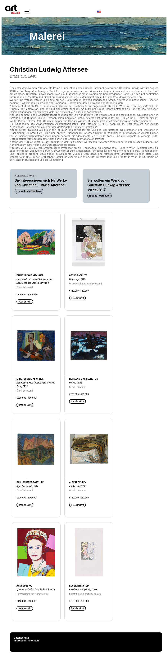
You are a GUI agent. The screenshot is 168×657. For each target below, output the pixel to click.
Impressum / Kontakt (26, 640)
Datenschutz (21, 637)
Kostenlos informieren (29, 191)
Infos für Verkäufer (100, 195)
